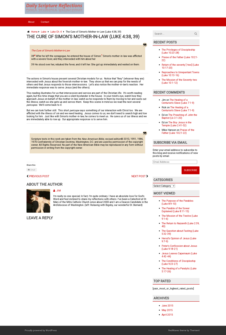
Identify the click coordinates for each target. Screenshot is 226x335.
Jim (57, 190)
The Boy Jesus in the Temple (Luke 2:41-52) (176, 124)
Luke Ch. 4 (56, 31)
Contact (45, 22)
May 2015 (167, 310)
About (31, 22)
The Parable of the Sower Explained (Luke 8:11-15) (176, 210)
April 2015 (167, 314)
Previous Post (39, 176)
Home (34, 31)
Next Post (139, 176)
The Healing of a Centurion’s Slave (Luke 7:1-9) (178, 101)
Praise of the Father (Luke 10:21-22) (178, 131)
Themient (195, 330)
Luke (43, 31)
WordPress (51, 330)
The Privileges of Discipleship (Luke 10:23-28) (178, 51)
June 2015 (167, 305)
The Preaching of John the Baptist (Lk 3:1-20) (179, 116)
